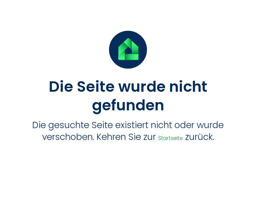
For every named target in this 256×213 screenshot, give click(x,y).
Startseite (170, 138)
